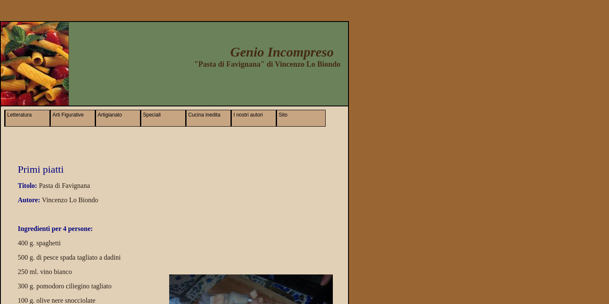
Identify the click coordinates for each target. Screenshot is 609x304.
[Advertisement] (241, 84)
